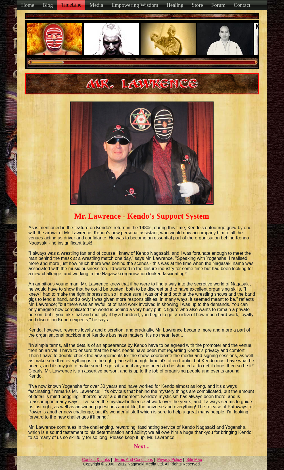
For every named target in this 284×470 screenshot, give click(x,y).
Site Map (194, 459)
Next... (141, 446)
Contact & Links (96, 459)
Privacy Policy (169, 459)
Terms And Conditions (133, 459)
